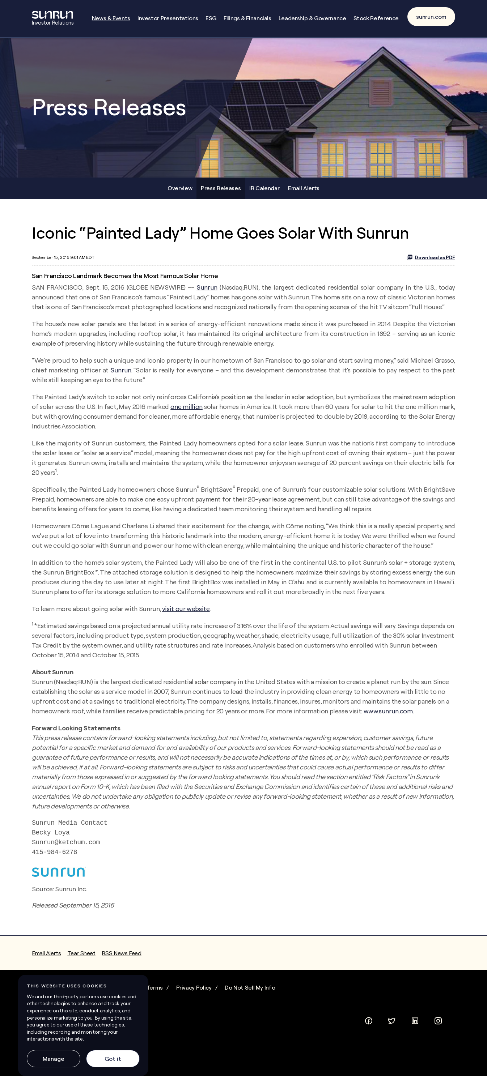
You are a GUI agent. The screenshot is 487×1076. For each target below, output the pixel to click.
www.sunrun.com (388, 711)
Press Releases (221, 188)
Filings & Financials (247, 18)
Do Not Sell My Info (250, 987)
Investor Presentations (167, 18)
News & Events (111, 18)
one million (186, 406)
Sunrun (206, 287)
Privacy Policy (194, 987)
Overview (180, 188)
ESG (211, 18)
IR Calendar (264, 188)
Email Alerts (303, 188)
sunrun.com (431, 16)
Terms (155, 987)
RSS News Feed (121, 953)
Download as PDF (430, 257)
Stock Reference (376, 18)
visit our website (186, 609)
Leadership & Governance (312, 18)
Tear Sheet (81, 953)
